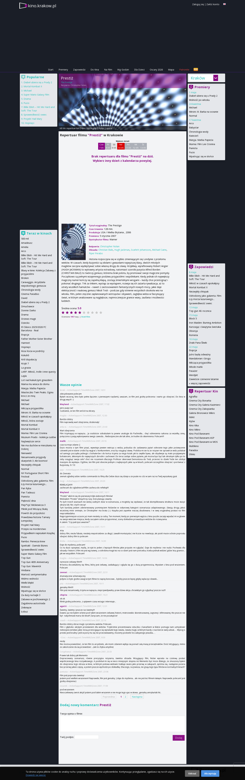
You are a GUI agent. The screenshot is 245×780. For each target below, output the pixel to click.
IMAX (191, 417)
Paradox (193, 450)
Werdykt (193, 375)
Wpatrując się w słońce (201, 156)
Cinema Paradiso (30, 293)
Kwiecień (193, 135)
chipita (63, 595)
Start (50, 69)
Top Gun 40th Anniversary (35, 562)
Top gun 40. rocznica (200, 310)
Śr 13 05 (143, 146)
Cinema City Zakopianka (201, 408)
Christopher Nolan (78, 85)
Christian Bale (105, 249)
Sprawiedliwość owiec (200, 303)
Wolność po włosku (199, 99)
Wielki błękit (27, 582)
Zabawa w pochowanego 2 (35, 599)
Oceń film (85, 316)
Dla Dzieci (139, 69)
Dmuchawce (27, 306)
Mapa (171, 69)
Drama (27, 98)
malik (63, 441)
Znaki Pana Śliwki (198, 342)
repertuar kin (72, 128)
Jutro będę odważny (199, 354)
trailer (101, 128)
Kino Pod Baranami (199, 433)
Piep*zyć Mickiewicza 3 (33, 504)
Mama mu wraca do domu (35, 384)
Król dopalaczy (29, 359)
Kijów (192, 421)
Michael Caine (159, 249)
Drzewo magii (28, 318)
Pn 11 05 (128, 146)
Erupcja (193, 350)
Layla (24, 375)
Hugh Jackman (122, 249)
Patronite (184, 69)
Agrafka (193, 396)
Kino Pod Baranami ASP (201, 437)
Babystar (194, 127)
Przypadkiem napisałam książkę (38, 533)
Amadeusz (26, 242)
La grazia (26, 367)
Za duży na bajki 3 (30, 595)
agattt (63, 606)
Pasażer (193, 370)
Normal (193, 115)
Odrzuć (192, 773)
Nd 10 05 (121, 146)
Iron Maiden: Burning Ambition (205, 322)
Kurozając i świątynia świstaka (205, 326)
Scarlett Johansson (141, 249)
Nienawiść (26, 453)
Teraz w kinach (39, 233)
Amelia (24, 247)
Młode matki (196, 366)
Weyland (64, 404)
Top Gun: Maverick (31, 566)
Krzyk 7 (25, 363)
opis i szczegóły (89, 128)
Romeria (193, 335)
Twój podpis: (67, 737)
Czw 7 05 (101, 146)
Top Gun (26, 557)
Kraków (198, 78)
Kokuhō (25, 355)
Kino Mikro (194, 429)
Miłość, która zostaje (32, 420)
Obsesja (193, 330)
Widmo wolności (30, 578)
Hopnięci (29, 123)
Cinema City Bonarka (200, 400)
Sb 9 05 (114, 146)
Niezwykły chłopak (199, 291)
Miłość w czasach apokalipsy (204, 283)
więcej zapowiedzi (200, 383)
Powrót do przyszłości (33, 513)
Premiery (63, 69)
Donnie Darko (28, 310)
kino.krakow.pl (42, 6)
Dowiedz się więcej (36, 775)
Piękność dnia (28, 500)
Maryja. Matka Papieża (201, 139)
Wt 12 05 (135, 146)
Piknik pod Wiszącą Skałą (34, 508)
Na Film (108, 69)
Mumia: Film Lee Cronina (202, 144)
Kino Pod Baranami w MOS (203, 441)
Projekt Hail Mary (33, 118)
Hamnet (25, 342)
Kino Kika (194, 425)
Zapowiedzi (79, 69)
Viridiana (25, 570)
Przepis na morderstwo (33, 528)
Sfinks (192, 454)
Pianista (193, 148)
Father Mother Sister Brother (36, 338)
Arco (191, 123)
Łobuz (24, 611)
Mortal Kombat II (198, 287)
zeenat (63, 572)
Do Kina (95, 69)
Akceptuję (210, 773)
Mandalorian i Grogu (200, 358)
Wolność (25, 586)
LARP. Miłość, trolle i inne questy (38, 371)
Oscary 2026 (156, 69)
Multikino (194, 446)
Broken (25, 278)
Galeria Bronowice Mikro (202, 413)
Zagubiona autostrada (33, 603)
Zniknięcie (26, 607)
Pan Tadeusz (28, 492)
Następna (137, 696)
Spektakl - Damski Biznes (34, 545)
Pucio (192, 152)
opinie (109, 128)
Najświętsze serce (30, 441)
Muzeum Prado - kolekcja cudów (38, 437)
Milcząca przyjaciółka (200, 362)
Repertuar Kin (206, 391)
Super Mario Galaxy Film (36, 94)
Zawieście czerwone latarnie (204, 379)
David (24, 298)
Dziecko (25, 322)
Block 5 (193, 318)
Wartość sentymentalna (33, 574)
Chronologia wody (198, 131)
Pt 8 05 (108, 146)
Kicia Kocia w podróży (32, 351)
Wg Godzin (123, 69)
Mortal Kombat (29, 424)
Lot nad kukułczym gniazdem (36, 380)
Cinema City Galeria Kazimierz (204, 404)
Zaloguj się (198, 4)
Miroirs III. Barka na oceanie (203, 111)
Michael (193, 107)
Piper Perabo (96, 253)
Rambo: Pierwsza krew (33, 541)
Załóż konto (212, 4)
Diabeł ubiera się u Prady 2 (203, 95)
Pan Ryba (26, 488)
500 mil (25, 238)
